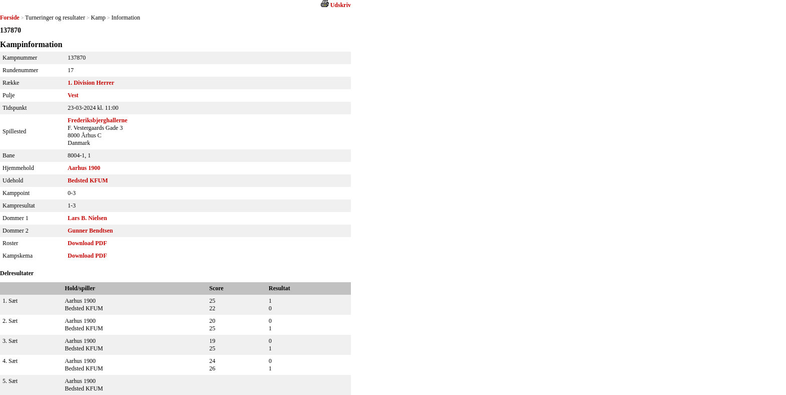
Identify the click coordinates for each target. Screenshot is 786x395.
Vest (73, 95)
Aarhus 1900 (84, 167)
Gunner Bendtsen (90, 230)
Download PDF (87, 243)
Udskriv (340, 5)
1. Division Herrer (91, 82)
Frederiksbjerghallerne (97, 120)
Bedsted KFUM (88, 180)
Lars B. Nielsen (87, 218)
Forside (10, 17)
